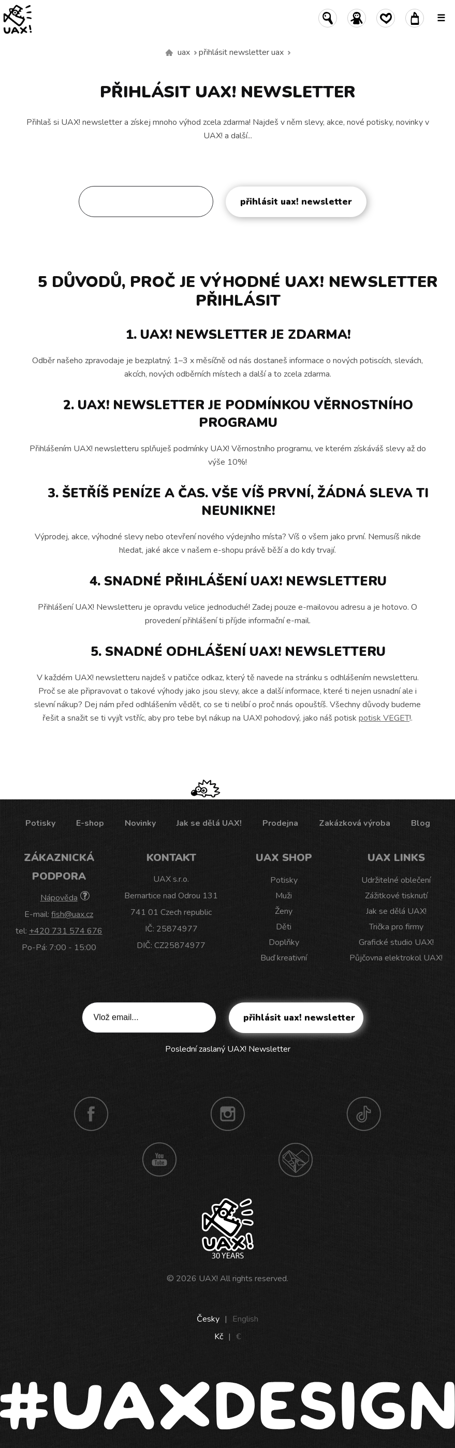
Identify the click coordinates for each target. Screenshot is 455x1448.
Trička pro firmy (396, 927)
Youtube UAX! (159, 1159)
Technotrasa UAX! (295, 1159)
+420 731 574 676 (65, 931)
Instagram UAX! (227, 1113)
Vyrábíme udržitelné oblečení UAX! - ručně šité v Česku (169, 53)
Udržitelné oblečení (396, 880)
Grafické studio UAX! (396, 942)
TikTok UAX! (363, 1113)
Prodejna (280, 823)
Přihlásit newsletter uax (241, 52)
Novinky (140, 823)
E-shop (90, 823)
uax (184, 52)
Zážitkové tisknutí (396, 895)
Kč (218, 1336)
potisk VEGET (384, 718)
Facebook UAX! (91, 1113)
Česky (208, 1319)
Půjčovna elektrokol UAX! (396, 958)
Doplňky (284, 942)
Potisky (40, 823)
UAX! (208, 1278)
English (245, 1319)
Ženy (283, 911)
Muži (283, 895)
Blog (420, 823)
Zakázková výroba (354, 823)
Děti (283, 927)
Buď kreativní (283, 958)
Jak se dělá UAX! (209, 823)
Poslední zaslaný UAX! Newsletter (227, 233)
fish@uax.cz (72, 914)
